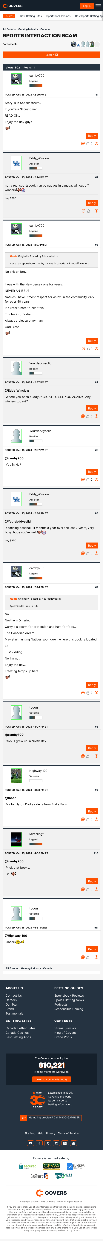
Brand (10, 1009)
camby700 (36, 75)
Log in (86, 5)
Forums (9, 16)
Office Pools (63, 1037)
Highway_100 (38, 771)
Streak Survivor (65, 1028)
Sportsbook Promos (58, 16)
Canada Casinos (17, 1032)
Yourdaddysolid (40, 363)
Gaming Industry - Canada (34, 29)
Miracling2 (36, 834)
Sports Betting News (69, 1000)
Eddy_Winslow (39, 158)
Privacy (50, 1133)
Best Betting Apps (18, 1037)
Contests (63, 1020)
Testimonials (14, 1013)
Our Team (12, 1004)
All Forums (9, 29)
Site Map (29, 1133)
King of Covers (65, 1032)
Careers (11, 1000)
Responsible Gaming (68, 1009)
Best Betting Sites (31, 16)
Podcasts (60, 1004)
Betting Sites (19, 1020)
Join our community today (51, 1079)
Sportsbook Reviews (69, 995)
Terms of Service (68, 1133)
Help (41, 1133)
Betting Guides (68, 988)
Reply (92, 135)
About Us (14, 988)
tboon (33, 707)
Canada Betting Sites (20, 1028)
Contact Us (14, 995)
